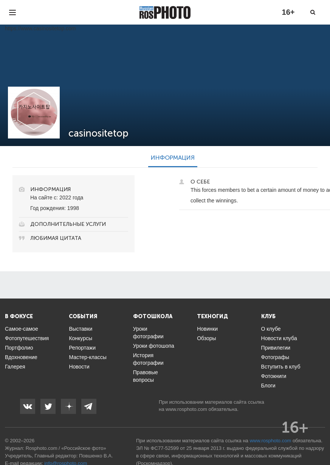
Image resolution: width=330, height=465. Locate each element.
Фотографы (275, 357)
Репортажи (82, 348)
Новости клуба (279, 338)
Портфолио (19, 348)
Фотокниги (274, 376)
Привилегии (276, 348)
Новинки (207, 329)
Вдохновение (21, 357)
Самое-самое (21, 329)
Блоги (268, 386)
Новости (79, 367)
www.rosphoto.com (186, 409)
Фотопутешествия (27, 338)
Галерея (15, 367)
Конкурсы (80, 338)
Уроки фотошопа (153, 346)
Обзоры (206, 338)
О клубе (271, 329)
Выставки (80, 329)
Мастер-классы (87, 357)
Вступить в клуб (281, 367)
